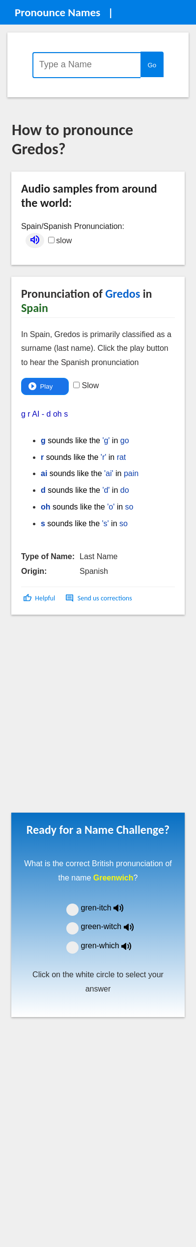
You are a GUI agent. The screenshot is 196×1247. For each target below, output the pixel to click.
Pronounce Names (57, 12)
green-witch (113, 926)
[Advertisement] (92, 717)
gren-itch (109, 908)
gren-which (112, 945)
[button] (40, 598)
